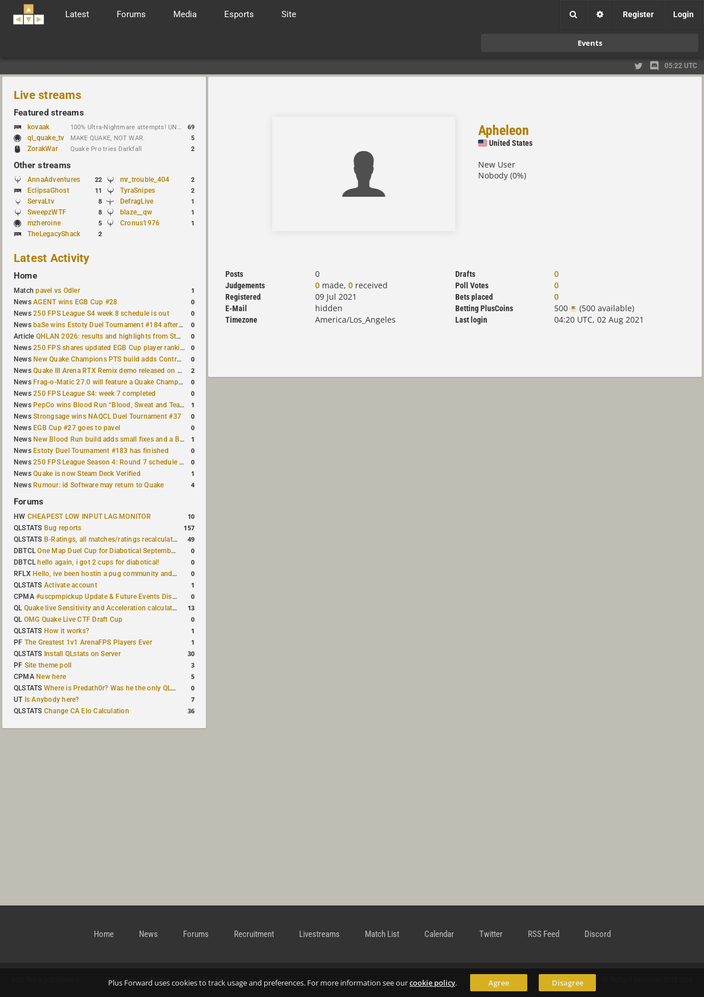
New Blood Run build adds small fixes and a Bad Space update (132, 439)
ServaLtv (40, 201)
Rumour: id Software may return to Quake (98, 485)
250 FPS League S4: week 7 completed (94, 394)
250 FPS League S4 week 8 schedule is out (101, 313)
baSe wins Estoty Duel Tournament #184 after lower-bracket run (134, 325)
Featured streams (49, 113)
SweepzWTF (46, 212)
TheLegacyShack (53, 234)
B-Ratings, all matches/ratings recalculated (112, 539)
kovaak (38, 127)
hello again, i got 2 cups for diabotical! (98, 562)
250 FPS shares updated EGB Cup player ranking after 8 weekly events (144, 348)
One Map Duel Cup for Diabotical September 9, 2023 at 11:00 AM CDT (148, 551)
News (148, 934)
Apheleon (503, 130)
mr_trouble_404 (144, 180)
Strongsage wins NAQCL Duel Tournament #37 (107, 416)
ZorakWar (42, 149)
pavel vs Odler (57, 291)
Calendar (439, 934)
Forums (28, 501)
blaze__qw (136, 212)
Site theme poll (48, 665)
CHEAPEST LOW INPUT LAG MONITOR (89, 517)
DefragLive (136, 201)
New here (51, 677)
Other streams (42, 165)
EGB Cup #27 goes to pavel (76, 428)
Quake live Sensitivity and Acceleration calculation (103, 608)
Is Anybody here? (52, 700)
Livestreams (319, 934)
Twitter (491, 934)
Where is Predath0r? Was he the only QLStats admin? (128, 688)
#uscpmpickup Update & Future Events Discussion (116, 597)
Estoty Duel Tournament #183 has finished (101, 451)
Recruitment (254, 934)
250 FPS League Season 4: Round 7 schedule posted (117, 462)
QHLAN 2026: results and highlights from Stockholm (120, 336)
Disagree (567, 983)
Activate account (70, 585)
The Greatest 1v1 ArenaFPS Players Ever (88, 642)
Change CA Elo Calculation (86, 711)
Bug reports (63, 528)
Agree (498, 983)
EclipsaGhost (48, 190)
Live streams (47, 95)
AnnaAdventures (53, 180)
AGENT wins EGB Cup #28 (75, 302)
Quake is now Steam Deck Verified (87, 474)
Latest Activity (52, 258)
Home (25, 276)
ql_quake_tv (46, 138)
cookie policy (432, 983)
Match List (382, 934)
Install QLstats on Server (82, 654)
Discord (597, 934)
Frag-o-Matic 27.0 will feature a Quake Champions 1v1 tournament (138, 382)
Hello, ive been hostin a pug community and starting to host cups (136, 574)
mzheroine (44, 223)
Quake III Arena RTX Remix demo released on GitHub (116, 371)
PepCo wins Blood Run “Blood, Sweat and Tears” (111, 405)
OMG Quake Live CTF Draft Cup (73, 619)
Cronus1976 (140, 223)
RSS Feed (543, 934)
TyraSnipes (137, 190)
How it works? (66, 631)
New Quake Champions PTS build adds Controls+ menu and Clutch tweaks (151, 359)
